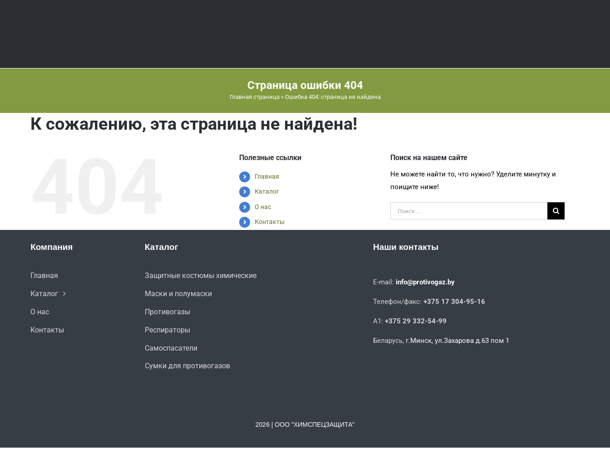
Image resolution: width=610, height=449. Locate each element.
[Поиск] (556, 211)
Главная (267, 176)
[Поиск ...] (468, 211)
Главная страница (255, 96)
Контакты (270, 221)
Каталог (267, 191)
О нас (263, 206)
